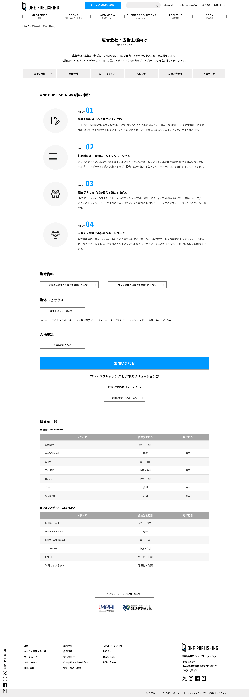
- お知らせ (106, 651)
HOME (25, 26)
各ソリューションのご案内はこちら (124, 593)
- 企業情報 (67, 645)
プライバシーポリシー (171, 692)
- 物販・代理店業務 (71, 667)
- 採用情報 (67, 651)
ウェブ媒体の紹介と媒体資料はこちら (137, 284)
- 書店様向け (68, 656)
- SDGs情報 (28, 667)
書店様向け (169, 5)
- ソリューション (31, 662)
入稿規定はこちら (62, 345)
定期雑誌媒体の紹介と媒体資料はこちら (69, 284)
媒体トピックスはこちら (62, 310)
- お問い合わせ (108, 662)
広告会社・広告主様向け (188, 5)
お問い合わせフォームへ (124, 397)
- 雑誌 (25, 645)
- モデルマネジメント (112, 645)
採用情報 (206, 5)
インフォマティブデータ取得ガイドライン (207, 692)
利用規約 (150, 692)
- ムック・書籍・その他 (34, 651)
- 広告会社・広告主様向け (75, 662)
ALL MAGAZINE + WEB (102, 5)
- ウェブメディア (30, 656)
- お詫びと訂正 (108, 656)
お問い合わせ (219, 5)
